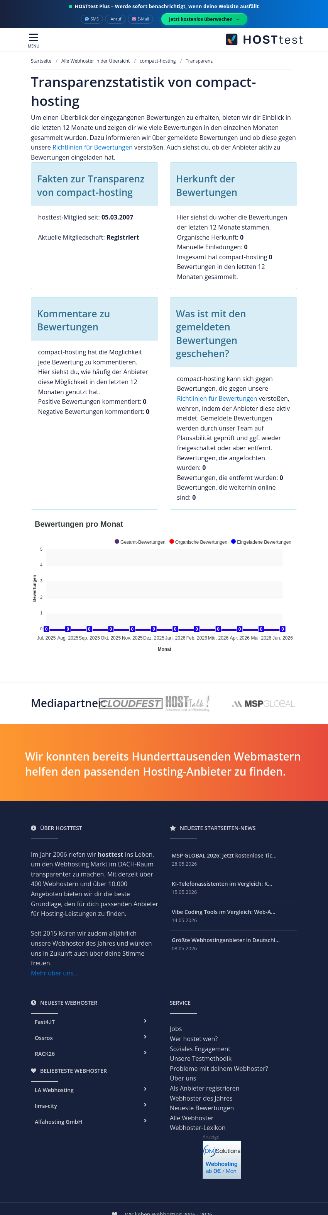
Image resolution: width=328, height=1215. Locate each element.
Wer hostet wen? (194, 1039)
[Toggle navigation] (33, 41)
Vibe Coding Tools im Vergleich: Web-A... (224, 912)
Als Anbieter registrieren (205, 1088)
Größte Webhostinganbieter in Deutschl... (226, 940)
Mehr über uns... (54, 973)
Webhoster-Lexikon (198, 1127)
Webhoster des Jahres (201, 1098)
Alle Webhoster (191, 1118)
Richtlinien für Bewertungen (92, 147)
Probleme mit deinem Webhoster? (219, 1068)
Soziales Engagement (200, 1049)
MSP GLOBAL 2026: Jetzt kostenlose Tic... (224, 855)
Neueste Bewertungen (202, 1108)
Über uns (183, 1078)
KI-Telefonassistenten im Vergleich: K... (222, 883)
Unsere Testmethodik (201, 1058)
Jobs (176, 1028)
